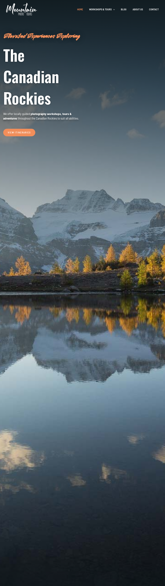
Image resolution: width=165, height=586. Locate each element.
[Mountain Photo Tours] (21, 9)
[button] (116, 9)
